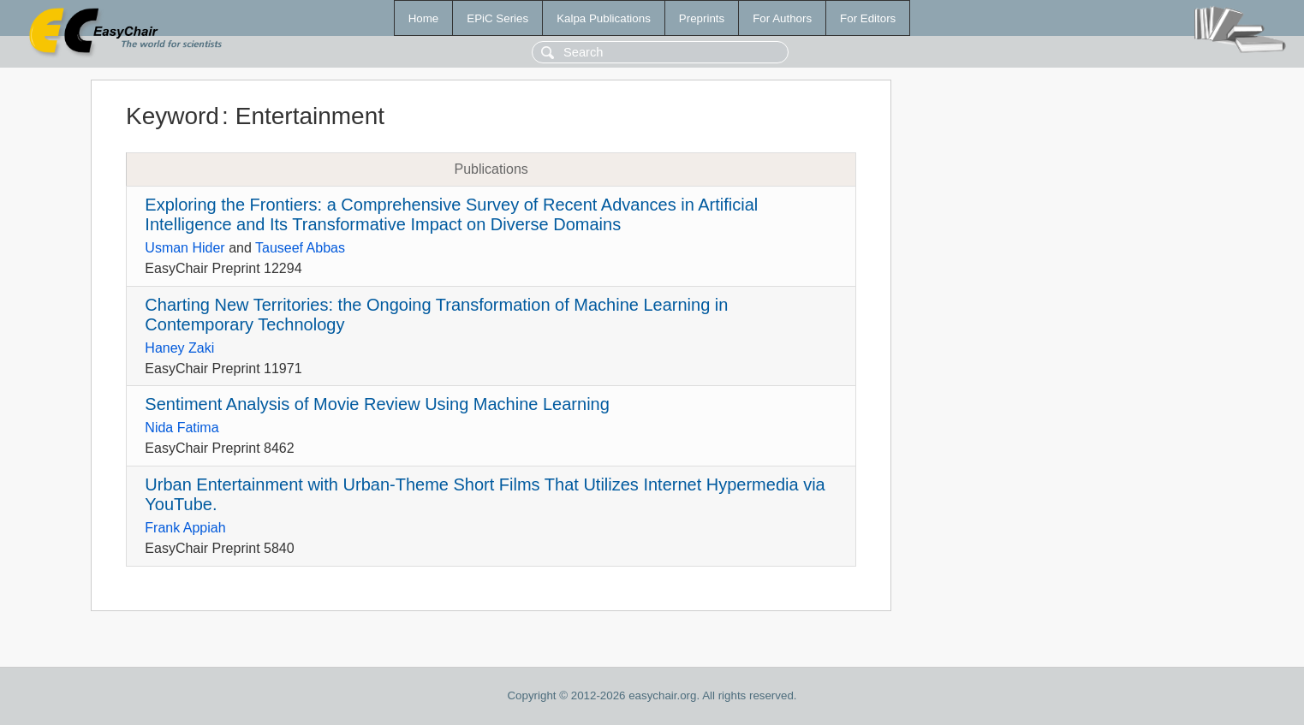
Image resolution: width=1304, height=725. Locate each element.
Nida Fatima (181, 427)
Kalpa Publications (604, 18)
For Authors (782, 18)
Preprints (701, 18)
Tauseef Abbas (300, 248)
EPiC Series (497, 18)
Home (423, 18)
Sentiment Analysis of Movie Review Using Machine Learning (377, 404)
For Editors (868, 18)
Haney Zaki (179, 348)
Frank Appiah (185, 527)
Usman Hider (184, 248)
